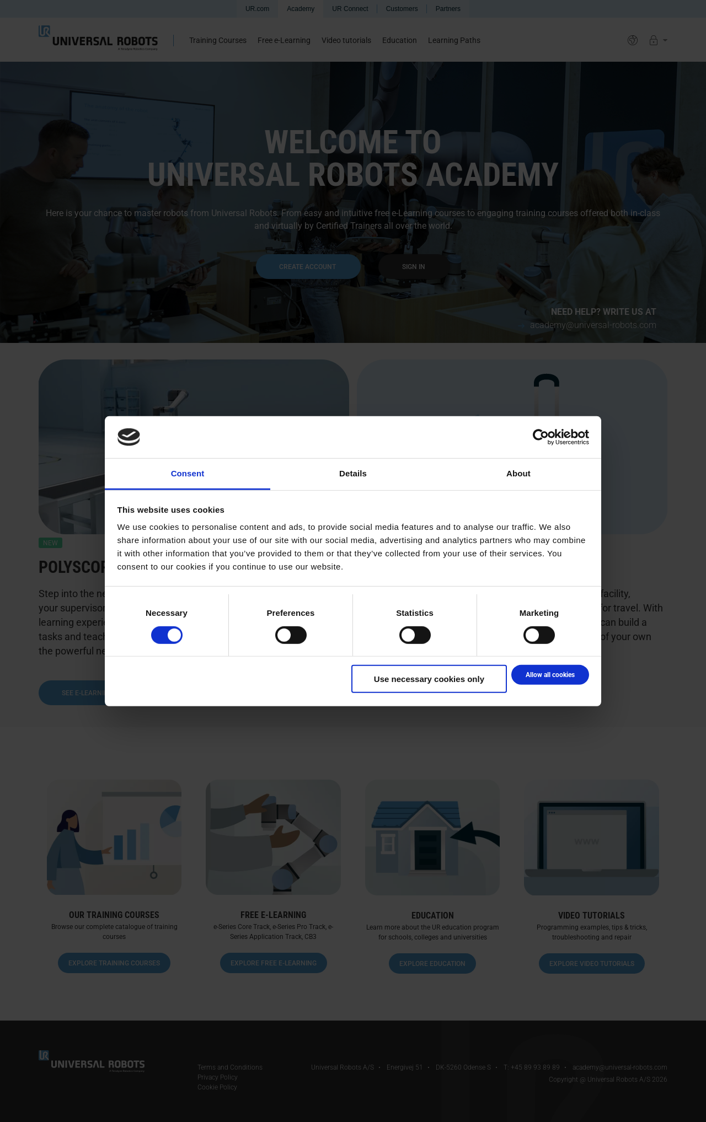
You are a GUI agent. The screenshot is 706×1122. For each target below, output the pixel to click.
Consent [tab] (188, 473)
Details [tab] (353, 473)
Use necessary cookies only (429, 679)
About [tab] (518, 473)
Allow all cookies (550, 675)
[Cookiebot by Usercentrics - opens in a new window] (541, 437)
